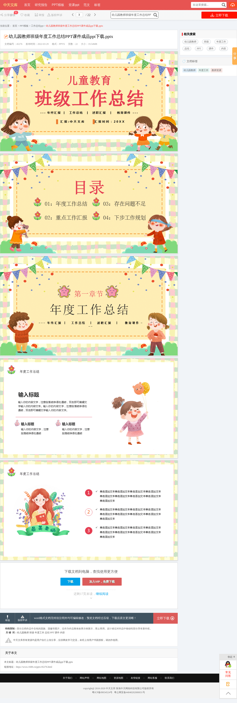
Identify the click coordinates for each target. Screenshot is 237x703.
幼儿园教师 (190, 70)
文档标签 (192, 61)
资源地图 (118, 678)
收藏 (25, 15)
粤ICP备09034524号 (102, 692)
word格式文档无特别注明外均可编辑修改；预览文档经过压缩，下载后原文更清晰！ (85, 618)
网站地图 (101, 678)
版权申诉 (54, 15)
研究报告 (41, 5)
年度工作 (203, 70)
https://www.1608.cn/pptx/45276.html (34, 667)
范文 (87, 5)
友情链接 (135, 678)
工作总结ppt (37, 25)
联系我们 (169, 678)
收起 (231, 657)
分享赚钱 (8, 15)
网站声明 (84, 678)
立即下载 (219, 15)
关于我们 (67, 678)
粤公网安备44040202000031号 (129, 692)
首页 (27, 5)
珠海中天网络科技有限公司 (130, 688)
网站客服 (152, 678)
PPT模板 (58, 5)
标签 (97, 5)
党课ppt (74, 5)
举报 (39, 15)
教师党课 (216, 70)
